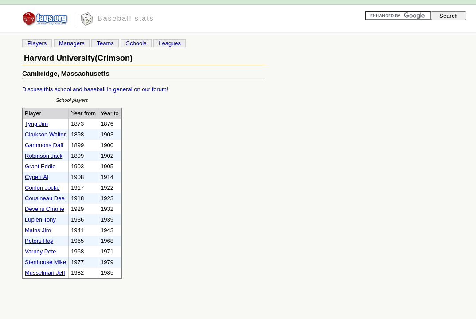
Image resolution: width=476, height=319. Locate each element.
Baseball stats (126, 18)
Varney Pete (40, 251)
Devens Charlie (44, 209)
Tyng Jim (36, 124)
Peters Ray (39, 240)
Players (37, 43)
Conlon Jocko (42, 187)
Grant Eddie (40, 166)
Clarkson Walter (45, 134)
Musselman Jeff (45, 272)
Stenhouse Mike (45, 262)
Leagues (170, 43)
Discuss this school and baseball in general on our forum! (95, 89)
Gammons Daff (44, 145)
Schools (136, 43)
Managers (72, 43)
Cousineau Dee (45, 198)
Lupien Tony (40, 219)
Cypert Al (36, 177)
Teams (105, 43)
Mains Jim (38, 230)
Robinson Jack (43, 155)
